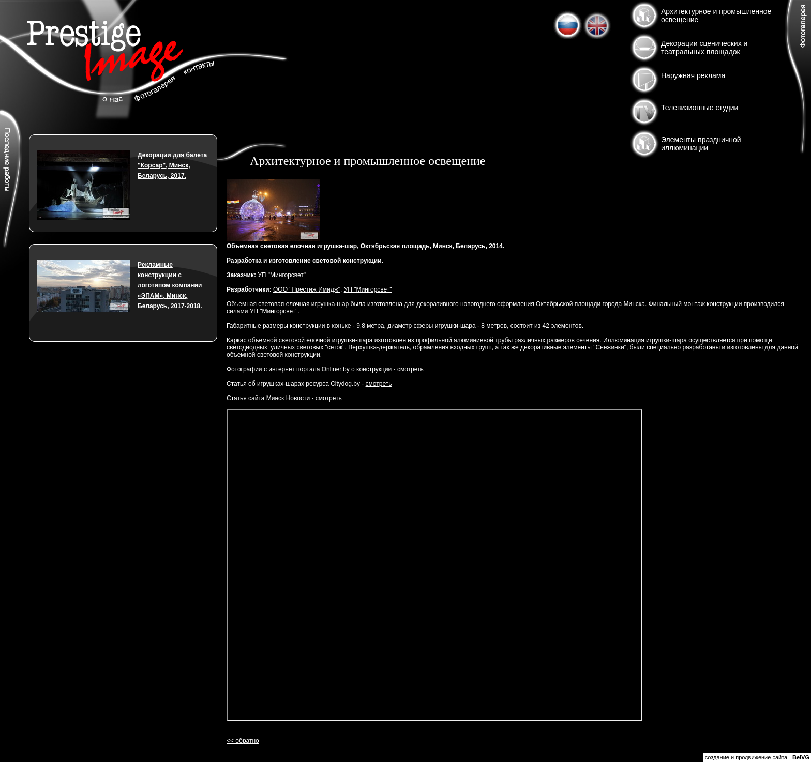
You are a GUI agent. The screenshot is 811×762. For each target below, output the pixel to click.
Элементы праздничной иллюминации (701, 143)
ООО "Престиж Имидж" (306, 289)
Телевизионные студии (699, 107)
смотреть (410, 369)
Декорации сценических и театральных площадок (704, 47)
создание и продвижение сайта (746, 757)
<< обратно (243, 740)
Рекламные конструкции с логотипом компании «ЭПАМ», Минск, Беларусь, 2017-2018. (170, 285)
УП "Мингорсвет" (282, 275)
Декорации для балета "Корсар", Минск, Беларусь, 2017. (172, 165)
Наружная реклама (693, 75)
